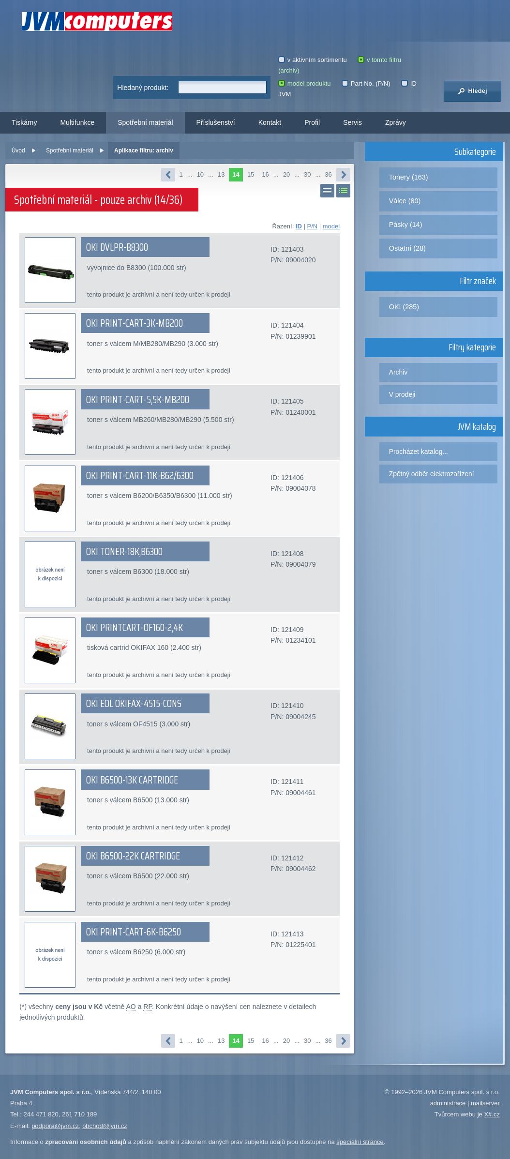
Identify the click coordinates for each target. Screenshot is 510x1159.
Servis (352, 122)
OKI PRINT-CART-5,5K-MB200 (137, 399)
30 (307, 174)
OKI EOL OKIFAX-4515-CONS (133, 703)
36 (328, 174)
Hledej (472, 91)
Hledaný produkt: (142, 87)
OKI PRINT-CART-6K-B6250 (133, 932)
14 (235, 174)
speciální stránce (360, 1141)
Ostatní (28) (407, 248)
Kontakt (269, 122)
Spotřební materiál (145, 122)
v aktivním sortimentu (312, 59)
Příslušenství (215, 122)
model (331, 226)
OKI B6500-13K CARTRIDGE (132, 780)
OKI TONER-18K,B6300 (124, 551)
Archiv (398, 372)
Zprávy (395, 122)
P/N (312, 226)
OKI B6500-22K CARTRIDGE (133, 856)
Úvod (18, 150)
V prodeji (402, 394)
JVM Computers (97, 21)
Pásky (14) (405, 224)
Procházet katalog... (418, 451)
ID (299, 226)
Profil (312, 122)
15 (250, 174)
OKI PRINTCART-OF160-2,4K (134, 627)
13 (221, 174)
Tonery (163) (408, 177)
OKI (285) (404, 307)
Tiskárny (24, 122)
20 (286, 174)
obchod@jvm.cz (104, 1125)
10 (200, 174)
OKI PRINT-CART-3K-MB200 (134, 323)
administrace (448, 1103)
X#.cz (492, 1114)
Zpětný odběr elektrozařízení (431, 474)
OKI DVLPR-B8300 (117, 247)
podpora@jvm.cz (55, 1125)
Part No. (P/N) (366, 83)
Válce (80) (405, 201)
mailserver (485, 1103)
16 (265, 174)
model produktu (304, 83)
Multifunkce (77, 122)
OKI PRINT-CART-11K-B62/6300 (140, 475)
